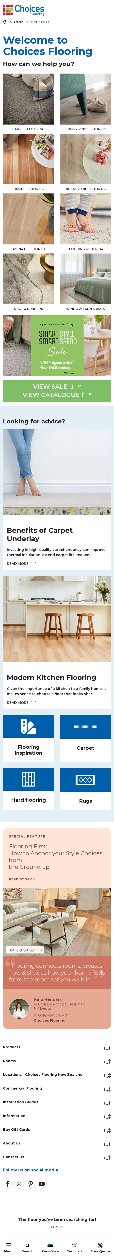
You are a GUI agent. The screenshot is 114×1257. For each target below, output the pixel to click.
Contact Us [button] (57, 1157)
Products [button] (57, 1048)
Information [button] (57, 1116)
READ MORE (21, 563)
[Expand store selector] (27, 22)
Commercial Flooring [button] (57, 1089)
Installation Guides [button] (57, 1102)
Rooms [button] (57, 1061)
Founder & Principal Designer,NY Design (59, 1006)
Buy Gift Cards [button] (57, 1130)
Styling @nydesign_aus (25, 950)
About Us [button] (57, 1144)
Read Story (20, 879)
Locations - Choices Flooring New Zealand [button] (57, 1075)
